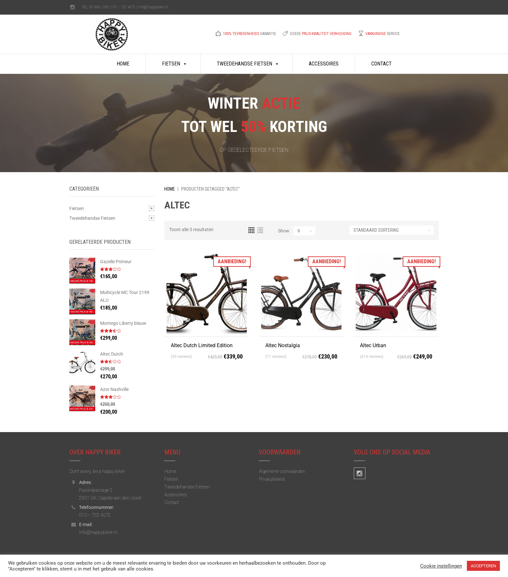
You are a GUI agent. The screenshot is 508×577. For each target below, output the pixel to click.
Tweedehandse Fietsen (248, 64)
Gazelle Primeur (116, 261)
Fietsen (174, 64)
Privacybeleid (271, 479)
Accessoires (324, 64)
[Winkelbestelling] (392, 230)
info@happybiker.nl (153, 7)
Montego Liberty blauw (123, 323)
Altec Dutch (111, 354)
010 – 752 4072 (123, 7)
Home (123, 64)
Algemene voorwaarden (282, 471)
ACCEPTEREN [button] (483, 565)
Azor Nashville (114, 389)
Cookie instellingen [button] (441, 566)
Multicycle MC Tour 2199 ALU (124, 296)
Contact (381, 64)
